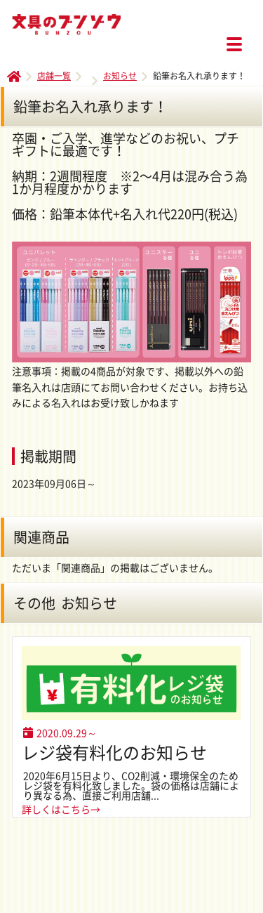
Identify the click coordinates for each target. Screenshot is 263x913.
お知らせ (120, 76)
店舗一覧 (54, 76)
